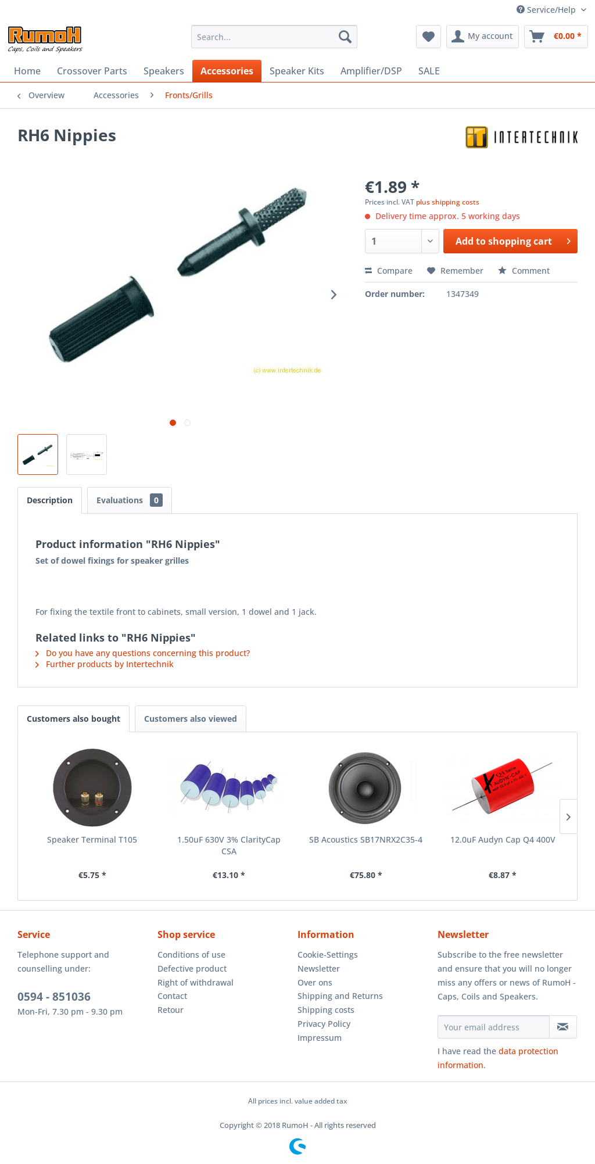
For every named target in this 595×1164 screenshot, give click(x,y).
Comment (524, 270)
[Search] (345, 36)
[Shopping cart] (556, 36)
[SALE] (429, 71)
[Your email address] (494, 1026)
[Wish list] (428, 36)
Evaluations (129, 500)
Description (50, 500)
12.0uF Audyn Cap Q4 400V (502, 839)
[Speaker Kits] (296, 71)
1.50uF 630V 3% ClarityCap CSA (229, 845)
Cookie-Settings (328, 954)
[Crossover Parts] (92, 71)
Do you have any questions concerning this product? (142, 652)
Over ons (315, 982)
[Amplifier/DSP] (371, 71)
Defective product (192, 968)
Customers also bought (73, 718)
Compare (389, 270)
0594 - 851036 (54, 996)
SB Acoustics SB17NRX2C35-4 (365, 839)
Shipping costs (326, 1009)
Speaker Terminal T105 (92, 839)
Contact (172, 995)
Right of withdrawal (195, 982)
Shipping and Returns (340, 995)
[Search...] (274, 36)
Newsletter (319, 968)
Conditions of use (191, 954)
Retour (170, 1009)
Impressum (320, 1037)
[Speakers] (163, 71)
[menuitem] (274, 36)
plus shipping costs (447, 202)
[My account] (482, 36)
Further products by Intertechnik (104, 663)
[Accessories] (226, 71)
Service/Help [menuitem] (547, 9)
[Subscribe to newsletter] (563, 1026)
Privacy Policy (324, 1023)
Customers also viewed (190, 718)
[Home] (27, 71)
